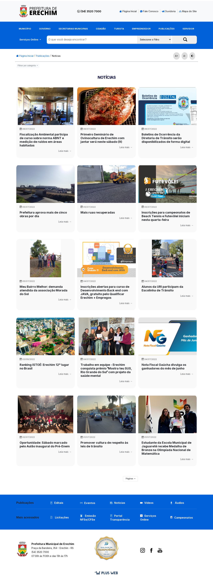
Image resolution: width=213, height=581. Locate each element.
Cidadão (101, 28)
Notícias (56, 55)
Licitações (59, 517)
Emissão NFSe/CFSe (88, 517)
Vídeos (146, 502)
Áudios (177, 502)
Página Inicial (128, 11)
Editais (56, 502)
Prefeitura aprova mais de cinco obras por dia (43, 214)
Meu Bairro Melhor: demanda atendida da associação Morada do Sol (43, 290)
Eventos (89, 503)
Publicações (167, 28)
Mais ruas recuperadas (98, 212)
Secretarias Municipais (73, 28)
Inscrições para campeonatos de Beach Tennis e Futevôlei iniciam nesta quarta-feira (166, 216)
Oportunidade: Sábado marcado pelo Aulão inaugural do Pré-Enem (45, 444)
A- (184, 55)
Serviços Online (29, 39)
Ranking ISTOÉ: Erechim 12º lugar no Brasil (44, 366)
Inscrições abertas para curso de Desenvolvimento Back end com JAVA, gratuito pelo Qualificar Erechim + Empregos (105, 292)
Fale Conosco (149, 11)
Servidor (188, 28)
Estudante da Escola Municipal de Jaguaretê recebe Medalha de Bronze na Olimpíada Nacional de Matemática (166, 448)
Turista (119, 28)
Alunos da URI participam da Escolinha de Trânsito (162, 288)
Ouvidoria (169, 11)
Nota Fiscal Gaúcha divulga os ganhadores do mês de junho (164, 366)
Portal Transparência (120, 517)
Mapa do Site (188, 11)
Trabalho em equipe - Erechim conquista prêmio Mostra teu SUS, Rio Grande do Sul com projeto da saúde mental (106, 370)
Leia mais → (64, 150)
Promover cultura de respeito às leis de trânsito (104, 444)
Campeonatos (183, 517)
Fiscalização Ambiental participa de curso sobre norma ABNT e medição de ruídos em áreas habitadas (44, 140)
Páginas (130, 478)
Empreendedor (141, 28)
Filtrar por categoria (27, 65)
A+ (176, 55)
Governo (45, 28)
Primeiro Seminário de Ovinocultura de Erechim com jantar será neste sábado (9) (102, 138)
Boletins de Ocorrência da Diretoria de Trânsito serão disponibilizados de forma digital (166, 138)
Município (25, 28)
